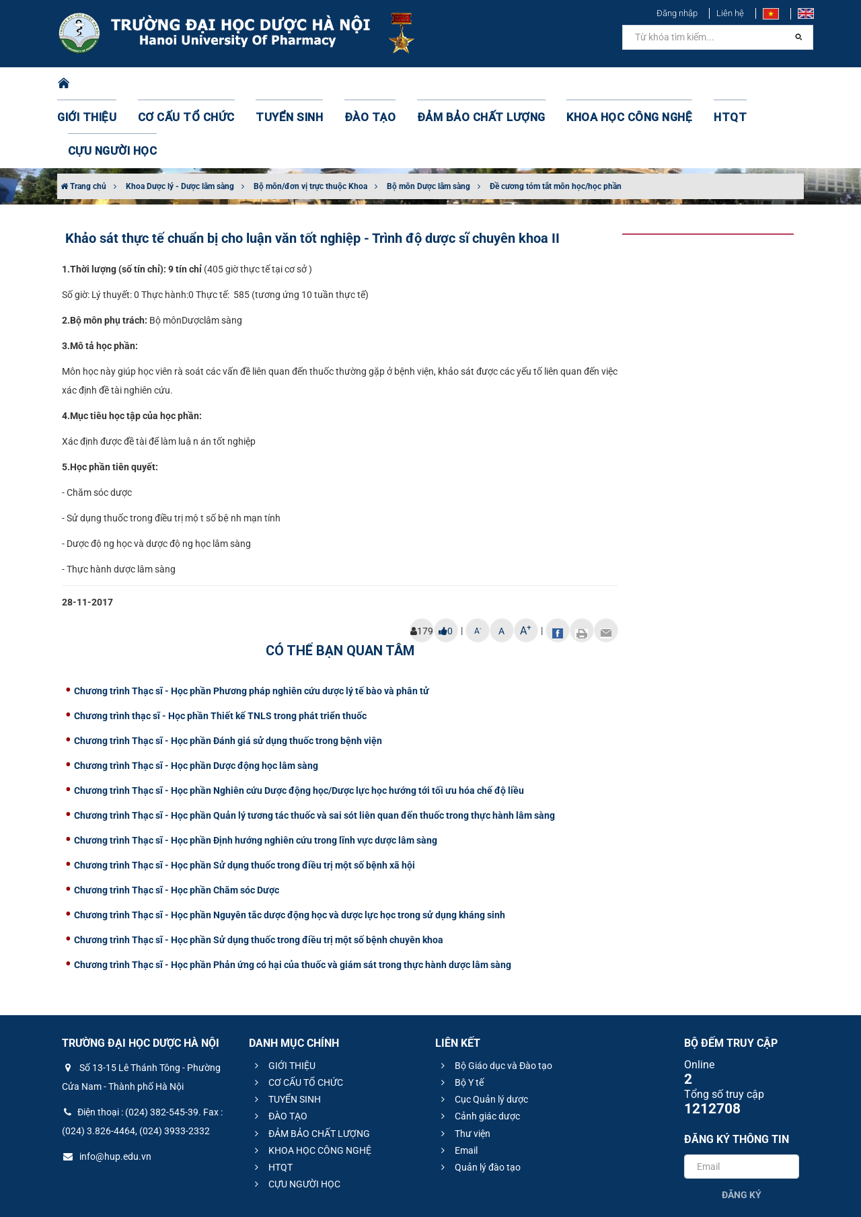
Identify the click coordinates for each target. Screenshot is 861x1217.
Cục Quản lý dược (482, 1032)
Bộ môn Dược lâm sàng (428, 119)
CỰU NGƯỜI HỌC (746, 84)
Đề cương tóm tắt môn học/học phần (556, 119)
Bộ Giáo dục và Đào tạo (494, 998)
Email (457, 1083)
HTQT (672, 84)
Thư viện (463, 1066)
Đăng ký (741, 1127)
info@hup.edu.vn (106, 1089)
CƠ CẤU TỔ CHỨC (192, 84)
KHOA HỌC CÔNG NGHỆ (581, 84)
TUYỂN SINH (282, 84)
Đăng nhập (677, 13)
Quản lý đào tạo (479, 1100)
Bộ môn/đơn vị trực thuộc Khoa (310, 119)
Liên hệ (730, 13)
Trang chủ (83, 119)
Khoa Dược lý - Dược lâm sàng (180, 119)
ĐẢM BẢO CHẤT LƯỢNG (452, 84)
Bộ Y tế (460, 1015)
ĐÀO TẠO (354, 84)
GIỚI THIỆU (103, 84)
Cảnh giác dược (478, 1048)
